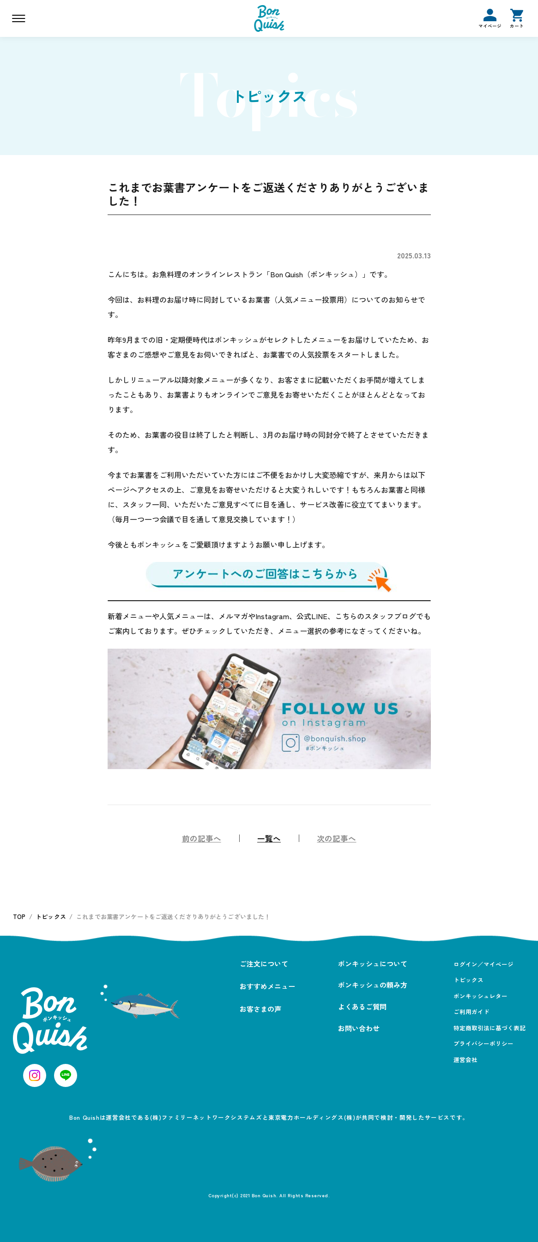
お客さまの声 (260, 1009)
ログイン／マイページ (483, 964)
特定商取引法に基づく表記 (489, 1027)
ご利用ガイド (471, 1011)
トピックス (51, 917)
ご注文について (264, 963)
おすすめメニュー (267, 986)
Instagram (272, 615)
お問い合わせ (359, 1028)
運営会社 (465, 1059)
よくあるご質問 (362, 1006)
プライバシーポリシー (483, 1043)
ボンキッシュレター (480, 995)
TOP (19, 917)
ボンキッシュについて (372, 963)
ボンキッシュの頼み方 (372, 985)
